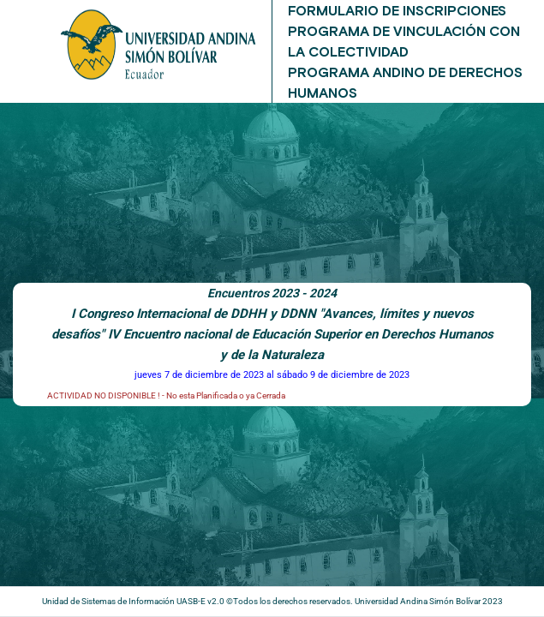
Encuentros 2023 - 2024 (272, 293)
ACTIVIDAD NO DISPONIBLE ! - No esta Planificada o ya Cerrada (166, 395)
